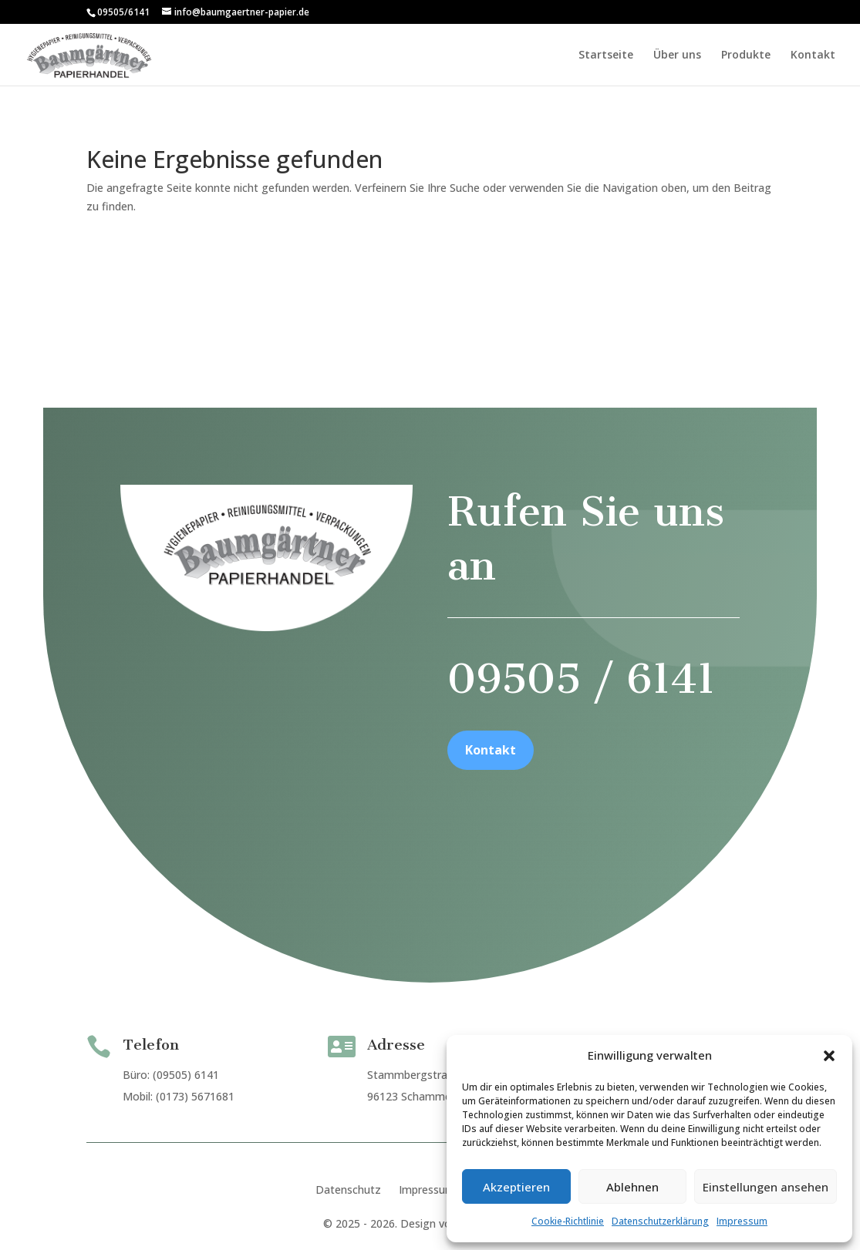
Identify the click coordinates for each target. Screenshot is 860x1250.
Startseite (605, 55)
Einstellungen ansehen (765, 1187)
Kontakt (813, 55)
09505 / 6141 (568, 741)
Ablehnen (632, 1187)
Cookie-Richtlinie (567, 1221)
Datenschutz (348, 1189)
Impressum (742, 1221)
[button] (829, 1056)
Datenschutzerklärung (660, 1221)
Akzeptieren (516, 1187)
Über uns (677, 55)
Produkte (746, 55)
